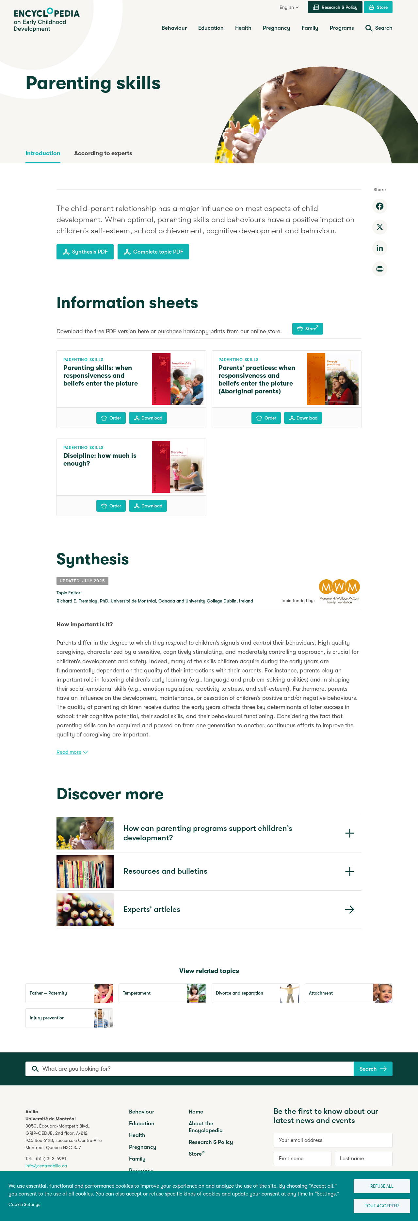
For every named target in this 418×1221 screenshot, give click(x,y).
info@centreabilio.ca (46, 1165)
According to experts (103, 153)
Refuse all (377, 1183)
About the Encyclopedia (206, 1126)
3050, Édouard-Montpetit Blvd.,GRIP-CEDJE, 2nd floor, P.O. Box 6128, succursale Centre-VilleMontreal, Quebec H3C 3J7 (63, 1136)
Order (111, 418)
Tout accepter (377, 1204)
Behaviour (141, 1112)
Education (141, 1123)
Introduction (42, 153)
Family (137, 1159)
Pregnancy (142, 1147)
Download (148, 418)
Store (307, 328)
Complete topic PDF (153, 251)
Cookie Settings (24, 1202)
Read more (72, 752)
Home (196, 1112)
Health (137, 1135)
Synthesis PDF (85, 251)
